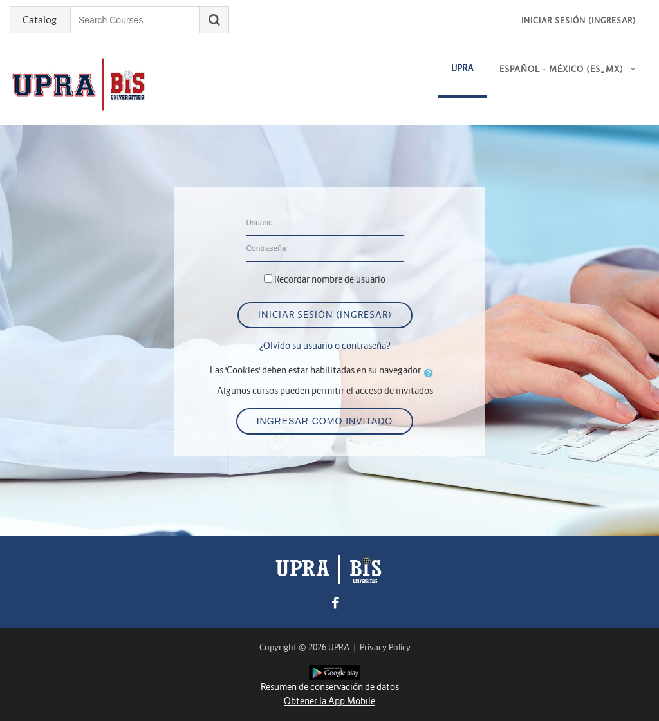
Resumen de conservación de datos (330, 687)
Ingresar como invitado (325, 421)
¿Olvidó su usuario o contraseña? (325, 345)
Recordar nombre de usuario (329, 279)
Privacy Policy (385, 647)
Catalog (40, 20)
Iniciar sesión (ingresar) (578, 20)
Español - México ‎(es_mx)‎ (561, 69)
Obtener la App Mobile (329, 701)
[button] (431, 373)
